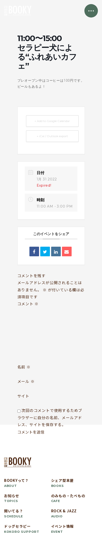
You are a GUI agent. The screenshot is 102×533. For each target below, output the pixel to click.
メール (26, 381)
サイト (23, 396)
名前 (24, 367)
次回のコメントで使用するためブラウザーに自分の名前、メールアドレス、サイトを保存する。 (49, 417)
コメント (28, 303)
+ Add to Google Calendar (52, 121)
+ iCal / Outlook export (52, 136)
